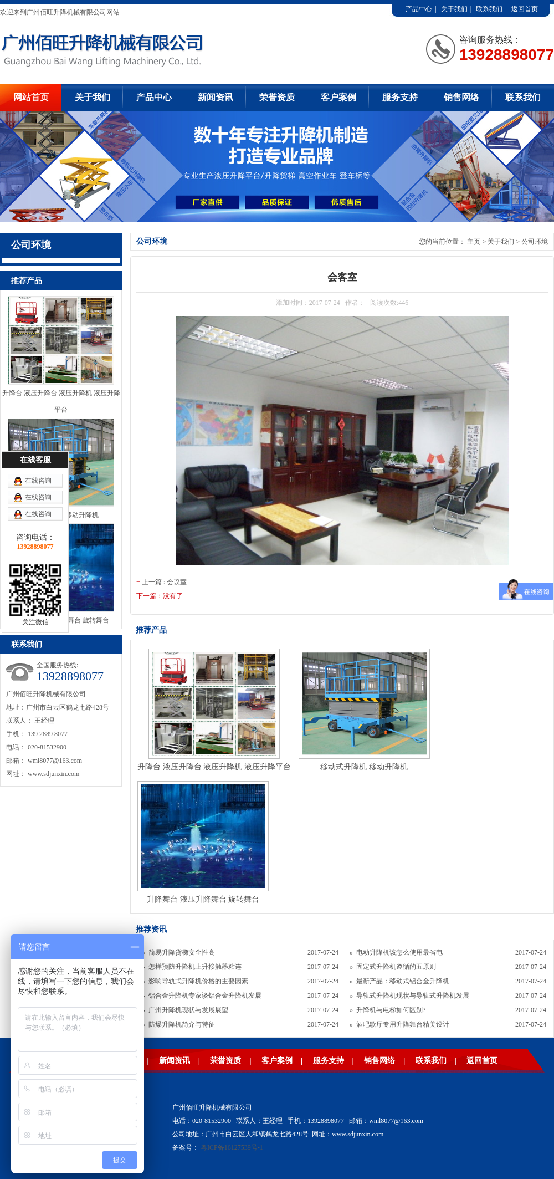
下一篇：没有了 (159, 596)
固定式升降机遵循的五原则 (396, 967)
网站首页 (31, 97)
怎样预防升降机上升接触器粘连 (195, 967)
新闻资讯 (215, 97)
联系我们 (489, 9)
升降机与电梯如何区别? (390, 1010)
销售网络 (461, 97)
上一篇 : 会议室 (164, 582)
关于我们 (454, 9)
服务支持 (400, 97)
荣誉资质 (277, 97)
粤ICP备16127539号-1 (232, 1147)
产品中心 (419, 9)
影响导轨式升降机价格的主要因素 (198, 981)
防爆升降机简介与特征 (181, 1024)
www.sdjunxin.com (53, 774)
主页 (473, 242)
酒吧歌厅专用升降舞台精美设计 (402, 1024)
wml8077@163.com (55, 760)
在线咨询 (38, 480)
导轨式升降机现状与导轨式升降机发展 (412, 995)
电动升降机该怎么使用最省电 (399, 952)
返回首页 (524, 9)
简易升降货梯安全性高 (181, 952)
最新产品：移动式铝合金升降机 (402, 981)
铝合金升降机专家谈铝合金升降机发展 (204, 995)
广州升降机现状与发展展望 (188, 1010)
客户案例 (338, 97)
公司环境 (534, 242)
